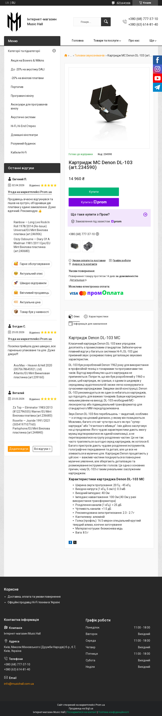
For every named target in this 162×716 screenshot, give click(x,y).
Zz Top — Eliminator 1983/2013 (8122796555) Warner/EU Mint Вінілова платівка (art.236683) (33, 411)
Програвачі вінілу (22, 95)
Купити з (94, 202)
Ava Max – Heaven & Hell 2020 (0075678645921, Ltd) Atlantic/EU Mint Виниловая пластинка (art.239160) (33, 371)
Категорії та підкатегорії (24, 51)
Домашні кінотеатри (24, 135)
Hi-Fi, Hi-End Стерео (23, 126)
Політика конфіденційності (113, 712)
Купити (94, 191)
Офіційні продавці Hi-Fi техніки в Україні (34, 602)
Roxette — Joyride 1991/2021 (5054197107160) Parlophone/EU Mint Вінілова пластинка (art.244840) (31, 426)
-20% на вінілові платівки (27, 78)
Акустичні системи (23, 117)
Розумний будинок (23, 143)
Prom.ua (100, 704)
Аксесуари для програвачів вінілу (29, 106)
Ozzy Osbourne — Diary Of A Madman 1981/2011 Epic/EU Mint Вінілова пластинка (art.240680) (32, 245)
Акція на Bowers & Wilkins (27, 60)
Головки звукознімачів (90, 55)
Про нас (134, 40)
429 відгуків (123, 2)
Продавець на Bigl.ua (81, 708)
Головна (78, 40)
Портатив (17, 87)
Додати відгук (18, 448)
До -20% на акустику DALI (27, 69)
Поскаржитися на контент (81, 712)
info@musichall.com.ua (19, 683)
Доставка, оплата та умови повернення (34, 596)
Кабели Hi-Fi (19, 152)
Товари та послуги (106, 40)
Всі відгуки (41, 448)
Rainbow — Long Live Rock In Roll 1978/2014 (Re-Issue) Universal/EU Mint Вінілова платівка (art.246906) (32, 228)
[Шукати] (106, 21)
